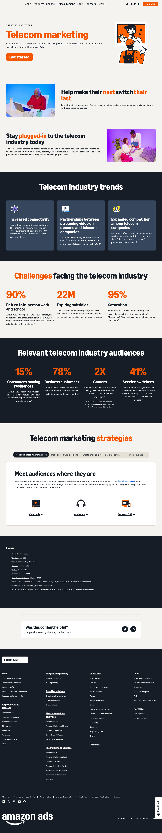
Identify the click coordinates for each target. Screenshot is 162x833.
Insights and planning (57, 673)
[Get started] (19, 57)
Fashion (93, 696)
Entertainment (96, 691)
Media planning (52, 682)
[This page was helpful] (133, 629)
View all (5, 744)
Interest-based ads (64, 797)
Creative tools (52, 705)
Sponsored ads (8, 712)
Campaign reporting (54, 730)
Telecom (93, 727)
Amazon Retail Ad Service (56, 770)
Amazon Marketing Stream (57, 726)
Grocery (93, 705)
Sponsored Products (10, 717)
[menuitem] (15, 726)
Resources (138, 687)
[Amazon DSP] (126, 514)
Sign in (135, 3)
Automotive (95, 678)
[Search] (127, 4)
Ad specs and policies (142, 691)
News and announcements (145, 700)
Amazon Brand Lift (54, 721)
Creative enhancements (56, 696)
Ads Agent (50, 779)
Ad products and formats (10, 706)
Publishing (94, 722)
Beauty (93, 682)
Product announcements (144, 682)
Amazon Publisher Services (57, 766)
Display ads (6, 726)
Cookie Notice (82, 797)
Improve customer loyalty (13, 696)
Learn (101, 3)
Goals (28, 3)
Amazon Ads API (53, 761)
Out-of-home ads (9, 739)
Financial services (97, 700)
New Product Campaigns (56, 775)
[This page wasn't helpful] (125, 629)
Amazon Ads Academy (143, 678)
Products (38, 3)
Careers (117, 797)
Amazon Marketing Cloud (56, 757)
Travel (92, 736)
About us (6, 797)
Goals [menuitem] (5, 673)
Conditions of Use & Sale (24, 797)
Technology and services (59, 747)
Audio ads (6, 735)
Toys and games (97, 731)
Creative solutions (55, 691)
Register (150, 3)
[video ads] (35, 514)
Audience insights (53, 678)
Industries (95, 673)
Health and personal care (100, 709)
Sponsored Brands (9, 721)
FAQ (135, 696)
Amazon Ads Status (100, 797)
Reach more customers (11, 682)
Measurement (67, 3)
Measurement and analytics (55, 715)
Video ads (6, 730)
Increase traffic (8, 687)
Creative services (53, 700)
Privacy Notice (45, 797)
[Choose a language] (15, 660)
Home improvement (98, 718)
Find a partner (139, 714)
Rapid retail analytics (54, 739)
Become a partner (141, 718)
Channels (51, 3)
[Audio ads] (81, 514)
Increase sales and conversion (14, 691)
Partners (90, 3)
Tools (80, 3)
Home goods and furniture (101, 714)
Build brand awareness (11, 678)
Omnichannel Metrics (54, 735)
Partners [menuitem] (138, 709)
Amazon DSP (51, 752)
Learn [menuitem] (137, 673)
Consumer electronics (99, 687)
